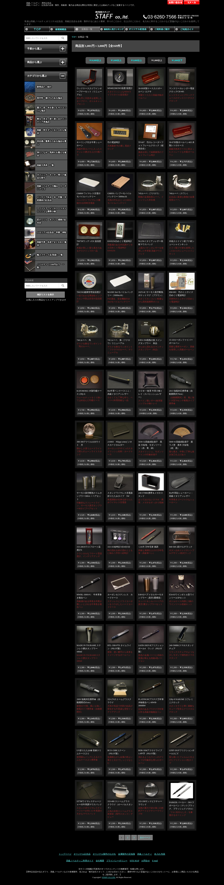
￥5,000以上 (115, 60)
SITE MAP (134, 860)
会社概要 (100, 860)
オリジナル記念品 (82, 854)
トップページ (65, 854)
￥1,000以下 (176, 60)
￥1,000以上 (156, 60)
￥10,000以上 (95, 60)
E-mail (155, 860)
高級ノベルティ (144, 854)
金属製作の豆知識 (126, 854)
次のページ (145, 837)
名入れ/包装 (159, 854)
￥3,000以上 (136, 60)
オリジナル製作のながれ (104, 854)
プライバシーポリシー (116, 860)
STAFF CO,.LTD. (108, 877)
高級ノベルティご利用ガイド (79, 860)
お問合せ (145, 860)
